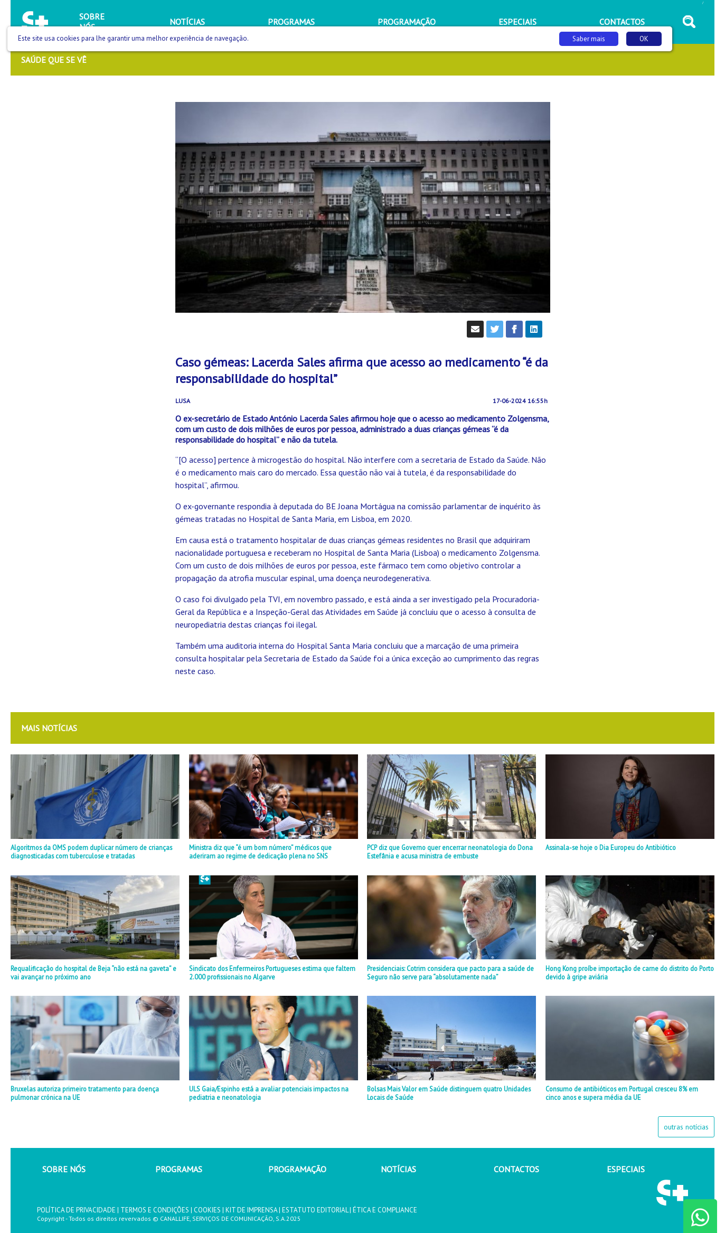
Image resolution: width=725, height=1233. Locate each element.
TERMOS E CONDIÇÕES (154, 1210)
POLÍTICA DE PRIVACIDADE (76, 1210)
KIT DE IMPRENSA (251, 1210)
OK (643, 38)
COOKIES (207, 1210)
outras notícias (686, 1127)
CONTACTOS (516, 1169)
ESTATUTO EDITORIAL (315, 1210)
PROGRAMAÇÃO (297, 1169)
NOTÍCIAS (398, 1169)
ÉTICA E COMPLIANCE (385, 1210)
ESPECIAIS (626, 1169)
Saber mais (588, 38)
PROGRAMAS (178, 1169)
